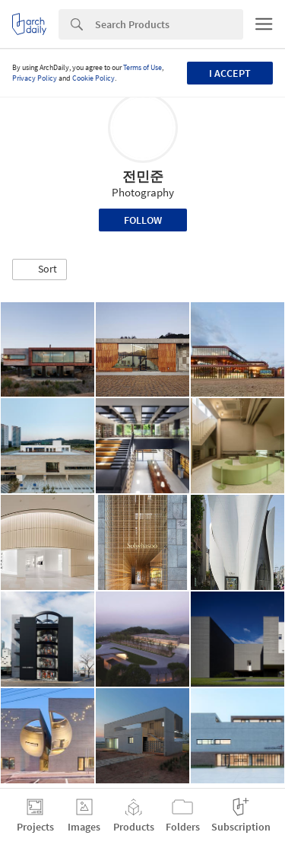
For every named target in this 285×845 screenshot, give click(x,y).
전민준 (142, 176)
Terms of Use (142, 67)
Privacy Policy (34, 78)
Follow (143, 220)
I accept (230, 73)
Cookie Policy (93, 78)
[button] (39, 269)
